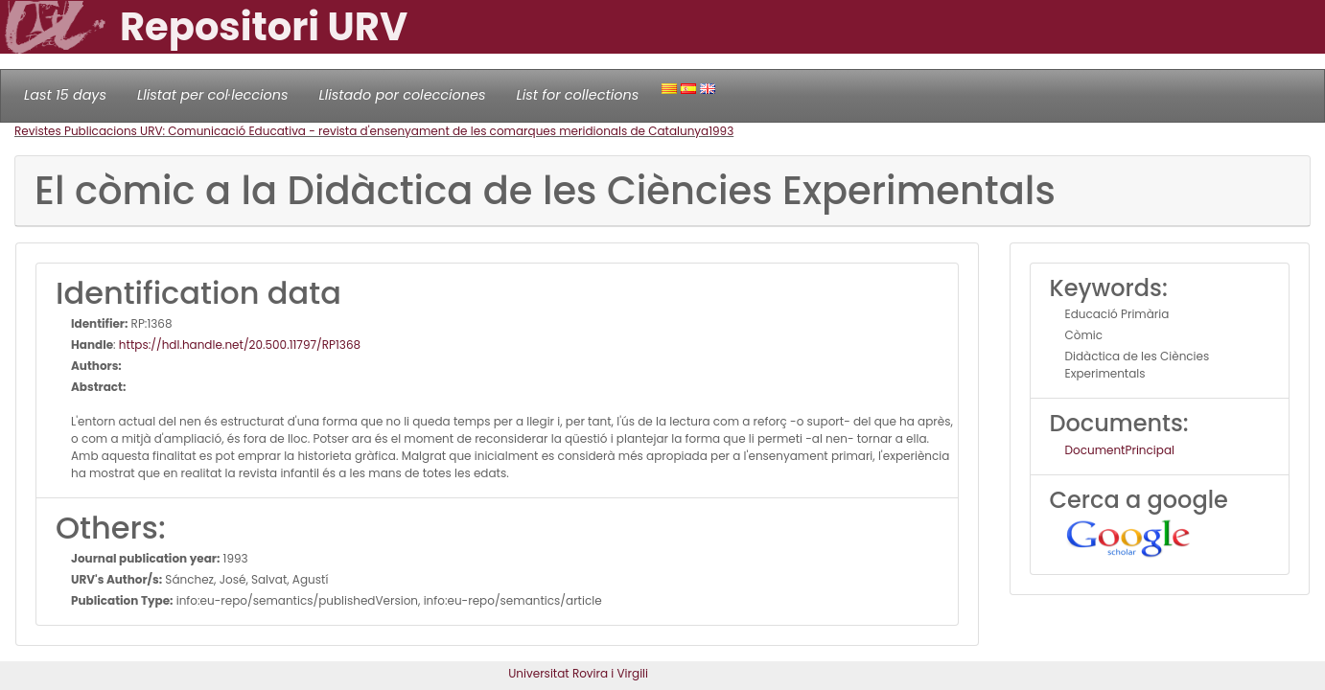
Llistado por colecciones (402, 94)
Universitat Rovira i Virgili (578, 673)
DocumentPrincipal (1119, 450)
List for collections (577, 94)
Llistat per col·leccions (213, 94)
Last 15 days (65, 94)
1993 (721, 131)
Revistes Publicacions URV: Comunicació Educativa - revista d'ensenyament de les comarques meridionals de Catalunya (361, 131)
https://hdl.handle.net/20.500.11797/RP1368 (239, 344)
